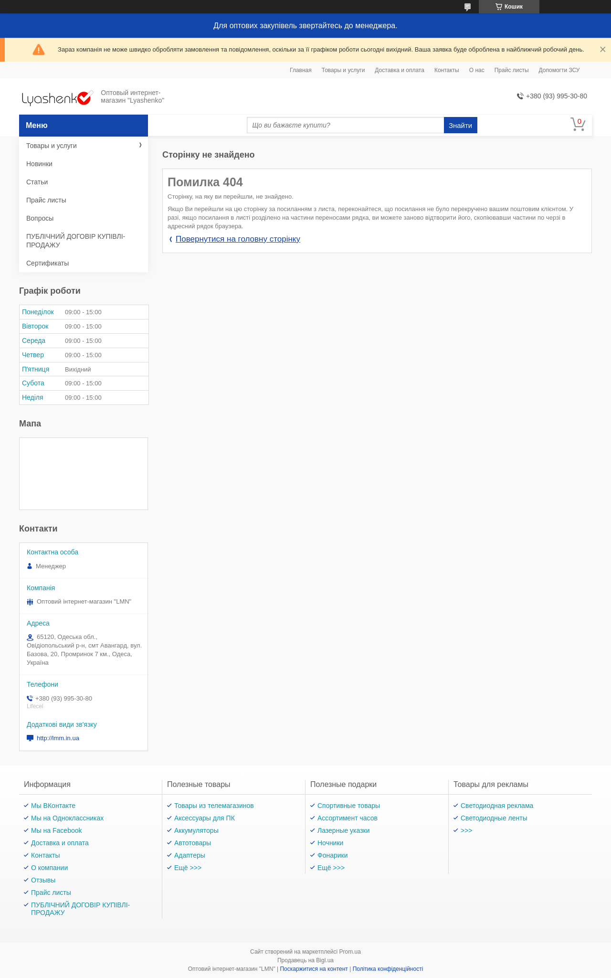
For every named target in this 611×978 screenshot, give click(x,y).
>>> (467, 830)
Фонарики (332, 855)
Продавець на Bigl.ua (305, 960)
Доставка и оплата (399, 70)
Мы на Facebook (56, 830)
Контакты (446, 70)
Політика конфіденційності (388, 969)
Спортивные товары (348, 805)
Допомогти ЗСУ (559, 70)
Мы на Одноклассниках (67, 818)
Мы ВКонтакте (53, 805)
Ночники (330, 843)
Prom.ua (350, 951)
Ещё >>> (187, 868)
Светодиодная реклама (497, 805)
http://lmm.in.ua (58, 738)
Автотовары (192, 843)
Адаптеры (189, 855)
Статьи (37, 182)
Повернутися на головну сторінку (238, 239)
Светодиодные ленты (494, 818)
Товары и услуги (343, 70)
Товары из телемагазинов (214, 805)
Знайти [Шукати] (460, 125)
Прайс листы (512, 70)
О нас (477, 70)
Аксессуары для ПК (204, 818)
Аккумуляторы (196, 830)
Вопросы (39, 218)
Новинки (39, 164)
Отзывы (43, 880)
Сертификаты (47, 263)
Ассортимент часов (347, 818)
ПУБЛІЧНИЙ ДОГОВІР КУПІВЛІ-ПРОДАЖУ (75, 241)
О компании (49, 868)
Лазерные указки (343, 830)
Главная (301, 70)
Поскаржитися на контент (314, 969)
